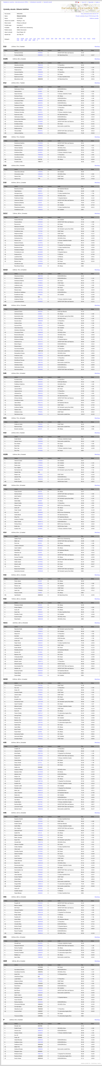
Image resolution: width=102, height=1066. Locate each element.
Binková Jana (17, 261)
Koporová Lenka (18, 114)
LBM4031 (40, 952)
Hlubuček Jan (17, 552)
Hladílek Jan (17, 668)
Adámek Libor (17, 774)
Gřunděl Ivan (17, 943)
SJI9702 (40, 491)
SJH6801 (40, 758)
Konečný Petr (17, 722)
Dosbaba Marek (18, 738)
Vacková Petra (18, 287)
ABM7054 (40, 276)
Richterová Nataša (19, 339)
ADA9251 (40, 198)
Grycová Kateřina (18, 72)
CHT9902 (40, 443)
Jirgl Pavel (17, 992)
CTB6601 (40, 751)
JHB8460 (40, 247)
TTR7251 (40, 233)
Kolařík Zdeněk (18, 823)
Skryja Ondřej (17, 559)
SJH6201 (40, 826)
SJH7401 (40, 802)
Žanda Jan (17, 795)
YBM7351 (40, 362)
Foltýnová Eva (17, 69)
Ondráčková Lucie (18, 209)
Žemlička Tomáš (18, 614)
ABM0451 (40, 1002)
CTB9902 (40, 463)
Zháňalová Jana (18, 412)
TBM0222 (40, 978)
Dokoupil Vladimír (18, 910)
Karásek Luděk (18, 785)
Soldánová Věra (18, 1044)
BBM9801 (40, 512)
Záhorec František (18, 844)
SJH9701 (40, 519)
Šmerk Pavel (17, 881)
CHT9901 (40, 450)
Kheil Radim (17, 753)
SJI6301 (40, 778)
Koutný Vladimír (18, 876)
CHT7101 (40, 724)
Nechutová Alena (18, 369)
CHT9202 (40, 607)
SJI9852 (40, 96)
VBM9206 (40, 619)
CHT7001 (40, 704)
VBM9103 (40, 1028)
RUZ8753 (40, 256)
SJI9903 (40, 500)
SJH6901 (40, 783)
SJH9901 (40, 448)
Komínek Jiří (17, 921)
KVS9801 (40, 526)
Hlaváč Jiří (17, 633)
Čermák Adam (17, 1006)
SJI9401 (40, 592)
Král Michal (17, 631)
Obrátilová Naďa (18, 364)
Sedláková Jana (18, 1042)
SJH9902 (40, 439)
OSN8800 (40, 629)
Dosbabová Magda (19, 249)
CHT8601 (40, 659)
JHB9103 (40, 612)
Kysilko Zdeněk (18, 659)
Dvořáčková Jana (18, 231)
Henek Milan (17, 919)
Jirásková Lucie (18, 283)
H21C (88, 38)
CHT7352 (40, 330)
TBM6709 (40, 687)
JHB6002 (40, 893)
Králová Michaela (18, 219)
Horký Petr (17, 974)
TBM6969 (40, 320)
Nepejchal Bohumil (19, 945)
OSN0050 (40, 67)
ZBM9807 (40, 514)
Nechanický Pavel (18, 701)
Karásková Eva (18, 145)
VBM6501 (40, 769)
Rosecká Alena (18, 222)
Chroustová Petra (18, 332)
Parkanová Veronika (19, 105)
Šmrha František (18, 948)
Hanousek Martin (18, 736)
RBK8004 (40, 670)
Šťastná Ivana (17, 205)
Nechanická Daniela (19, 229)
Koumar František (18, 557)
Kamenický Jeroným (19, 571)
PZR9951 (40, 52)
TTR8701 (40, 692)
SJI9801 (40, 510)
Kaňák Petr (17, 832)
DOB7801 (40, 638)
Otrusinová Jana (18, 150)
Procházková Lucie (19, 252)
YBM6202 (40, 809)
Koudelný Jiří (17, 821)
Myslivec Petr (17, 720)
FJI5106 (40, 905)
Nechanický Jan (18, 469)
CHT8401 (40, 690)
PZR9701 (40, 493)
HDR (34, 40)
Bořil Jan (16, 498)
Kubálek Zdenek (18, 890)
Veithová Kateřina (18, 133)
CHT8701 (40, 640)
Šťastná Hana (17, 290)
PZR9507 (40, 568)
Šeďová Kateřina (18, 1002)
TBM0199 (40, 65)
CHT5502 (40, 844)
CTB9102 (40, 614)
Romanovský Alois (19, 865)
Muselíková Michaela (19, 98)
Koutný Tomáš (17, 588)
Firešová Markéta (18, 55)
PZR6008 (40, 828)
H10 (64, 38)
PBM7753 (40, 1053)
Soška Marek (17, 514)
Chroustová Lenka (18, 174)
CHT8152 (40, 280)
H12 (73, 38)
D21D (47, 38)
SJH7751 (40, 299)
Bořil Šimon (17, 990)
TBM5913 (40, 856)
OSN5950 (40, 407)
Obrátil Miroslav (18, 1039)
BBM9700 (40, 524)
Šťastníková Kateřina (19, 207)
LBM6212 (40, 883)
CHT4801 (40, 853)
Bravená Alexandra (19, 334)
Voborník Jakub (18, 460)
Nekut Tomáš (17, 521)
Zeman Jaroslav (18, 867)
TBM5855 (40, 379)
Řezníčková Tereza (19, 266)
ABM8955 (40, 278)
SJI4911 (40, 917)
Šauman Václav (18, 950)
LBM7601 (40, 722)
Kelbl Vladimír (17, 496)
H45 (22, 40)
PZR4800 (40, 907)
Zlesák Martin (17, 760)
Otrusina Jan (17, 1030)
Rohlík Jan (17, 526)
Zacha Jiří (16, 507)
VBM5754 (40, 353)
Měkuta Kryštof (18, 706)
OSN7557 (40, 229)
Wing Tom (16, 517)
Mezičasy (97, 46)
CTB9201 (40, 675)
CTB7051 (40, 290)
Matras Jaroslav (18, 835)
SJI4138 (40, 948)
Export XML (96, 16)
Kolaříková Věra (18, 381)
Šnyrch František (18, 931)
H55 (26, 40)
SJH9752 (40, 112)
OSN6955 (40, 316)
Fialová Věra (17, 176)
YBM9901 (40, 441)
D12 (27, 38)
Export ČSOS (88, 16)
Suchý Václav (17, 1058)
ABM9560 (40, 150)
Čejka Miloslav (18, 893)
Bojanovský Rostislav (19, 568)
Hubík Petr (17, 856)
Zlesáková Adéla (18, 74)
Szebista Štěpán (18, 983)
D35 (52, 38)
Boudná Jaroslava (18, 429)
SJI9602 (40, 548)
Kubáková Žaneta (18, 299)
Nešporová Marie (18, 233)
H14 (76, 38)
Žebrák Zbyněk (18, 663)
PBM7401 (40, 781)
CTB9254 (40, 209)
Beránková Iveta (18, 247)
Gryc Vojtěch (17, 467)
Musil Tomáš (17, 729)
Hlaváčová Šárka (18, 357)
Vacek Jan (17, 590)
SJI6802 (40, 731)
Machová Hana (18, 426)
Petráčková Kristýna (19, 110)
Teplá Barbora (17, 191)
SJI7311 (40, 762)
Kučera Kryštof (18, 616)
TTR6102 (40, 872)
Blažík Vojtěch (17, 995)
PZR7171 (40, 341)
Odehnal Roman (18, 797)
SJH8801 (40, 706)
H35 (18, 40)
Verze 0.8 (84, 2)
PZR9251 (40, 200)
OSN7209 (40, 701)
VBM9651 (40, 147)
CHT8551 (40, 242)
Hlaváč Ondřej (17, 503)
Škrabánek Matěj (18, 605)
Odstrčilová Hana (18, 296)
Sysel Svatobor (18, 858)
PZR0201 (40, 990)
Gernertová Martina (19, 348)
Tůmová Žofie (17, 159)
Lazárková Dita (18, 256)
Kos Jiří (16, 1035)
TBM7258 (40, 357)
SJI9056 (40, 266)
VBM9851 (40, 100)
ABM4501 (40, 924)
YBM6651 (40, 1049)
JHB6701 (40, 720)
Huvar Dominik (18, 999)
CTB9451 (40, 171)
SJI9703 (40, 507)
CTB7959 (40, 219)
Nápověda (90, 2)
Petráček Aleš (17, 778)
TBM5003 (40, 830)
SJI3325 (40, 954)
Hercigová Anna (18, 193)
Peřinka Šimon (18, 524)
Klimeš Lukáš (17, 564)
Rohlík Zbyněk (17, 481)
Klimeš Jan (17, 566)
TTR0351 (40, 981)
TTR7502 (40, 645)
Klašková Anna (18, 128)
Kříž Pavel (16, 907)
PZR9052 (40, 301)
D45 (56, 38)
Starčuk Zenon (18, 441)
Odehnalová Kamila (19, 367)
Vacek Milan (17, 727)
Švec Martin (17, 443)
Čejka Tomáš (17, 643)
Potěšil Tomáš (17, 1028)
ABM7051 (40, 292)
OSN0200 (40, 469)
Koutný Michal (17, 708)
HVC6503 (40, 771)
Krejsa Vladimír (18, 607)
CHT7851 (40, 287)
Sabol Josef (17, 463)
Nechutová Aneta (18, 52)
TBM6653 (40, 285)
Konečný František (19, 952)
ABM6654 (40, 364)
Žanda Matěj (17, 675)
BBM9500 (40, 538)
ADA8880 (40, 252)
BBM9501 (40, 545)
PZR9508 (40, 554)
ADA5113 (40, 926)
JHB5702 (40, 846)
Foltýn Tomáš (17, 510)
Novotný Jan (17, 928)
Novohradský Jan (18, 870)
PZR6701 (40, 799)
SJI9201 (40, 609)
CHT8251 (40, 226)
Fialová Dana (17, 405)
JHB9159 (40, 193)
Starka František (18, 853)
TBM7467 (40, 325)
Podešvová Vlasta (18, 198)
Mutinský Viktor (18, 771)
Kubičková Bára (18, 152)
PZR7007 (40, 804)
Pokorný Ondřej (18, 592)
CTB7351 (40, 346)
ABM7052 (40, 367)
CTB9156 (40, 205)
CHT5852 (40, 388)
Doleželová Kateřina (19, 143)
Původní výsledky (80, 16)
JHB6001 (40, 819)
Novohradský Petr (18, 666)
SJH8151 (40, 240)
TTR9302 (40, 588)
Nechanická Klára (18, 67)
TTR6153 (40, 405)
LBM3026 (40, 950)
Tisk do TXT (96, 13)
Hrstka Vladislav (18, 846)
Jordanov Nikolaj (18, 769)
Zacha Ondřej (17, 583)
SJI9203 (40, 605)
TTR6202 (40, 858)
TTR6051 (40, 412)
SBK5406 (40, 823)
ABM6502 (40, 1039)
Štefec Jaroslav (18, 837)
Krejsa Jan (17, 640)
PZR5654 (40, 222)
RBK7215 (40, 649)
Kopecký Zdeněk (18, 819)
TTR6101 (40, 776)
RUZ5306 (40, 890)
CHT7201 (40, 697)
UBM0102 (40, 974)
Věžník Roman (18, 685)
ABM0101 (40, 476)
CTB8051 (40, 294)
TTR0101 (40, 474)
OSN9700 (40, 498)
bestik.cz (97, 2)
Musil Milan (17, 550)
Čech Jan (16, 543)
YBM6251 (40, 355)
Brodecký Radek (18, 670)
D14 (31, 38)
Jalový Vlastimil (18, 792)
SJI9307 (40, 581)
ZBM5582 (40, 395)
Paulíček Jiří (17, 917)
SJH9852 (40, 93)
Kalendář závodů (47, 2)
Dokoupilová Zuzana (19, 353)
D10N (22, 38)
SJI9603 (40, 552)
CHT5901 (40, 867)
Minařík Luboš (17, 661)
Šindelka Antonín (18, 649)
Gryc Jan (16, 687)
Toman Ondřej (17, 713)
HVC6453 (40, 337)
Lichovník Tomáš (18, 806)
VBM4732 (40, 842)
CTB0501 (40, 988)
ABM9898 (40, 98)
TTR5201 (40, 860)
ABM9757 (40, 89)
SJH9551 (40, 152)
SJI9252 (40, 202)
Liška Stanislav (18, 874)
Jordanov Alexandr (19, 545)
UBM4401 (40, 928)
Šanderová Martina (19, 202)
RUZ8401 (40, 729)
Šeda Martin (17, 619)
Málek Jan (16, 541)
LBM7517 (40, 713)
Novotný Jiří (17, 652)
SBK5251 (40, 381)
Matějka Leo (17, 954)
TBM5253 (40, 391)
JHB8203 (40, 643)
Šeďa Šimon (17, 985)
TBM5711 (40, 661)
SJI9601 (40, 543)
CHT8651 (40, 261)
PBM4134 (40, 912)
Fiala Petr (16, 872)
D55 (60, 38)
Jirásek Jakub (17, 694)
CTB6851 (40, 327)
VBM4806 (40, 910)
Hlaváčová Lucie (18, 1009)
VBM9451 (40, 174)
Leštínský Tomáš (18, 638)
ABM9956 (40, 116)
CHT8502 (40, 654)
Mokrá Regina (17, 344)
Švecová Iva (17, 224)
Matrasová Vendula (19, 226)
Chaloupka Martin (18, 656)
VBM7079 (40, 318)
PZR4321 (40, 903)
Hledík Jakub (17, 561)
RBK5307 (40, 919)
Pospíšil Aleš (17, 886)
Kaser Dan (17, 612)
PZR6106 (40, 755)
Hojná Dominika (18, 93)
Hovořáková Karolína (19, 971)
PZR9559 (40, 143)
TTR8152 (40, 249)
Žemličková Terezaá (19, 360)
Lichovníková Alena (19, 301)
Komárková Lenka (18, 351)
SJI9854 (40, 91)
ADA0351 (40, 997)
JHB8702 (40, 673)
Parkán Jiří (17, 758)
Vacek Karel (17, 724)
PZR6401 (40, 806)
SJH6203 (40, 1032)
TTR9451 (40, 176)
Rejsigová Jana (18, 1051)
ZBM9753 (40, 114)
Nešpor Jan (17, 474)
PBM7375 (40, 245)
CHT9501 (40, 561)
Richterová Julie (18, 997)
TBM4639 (40, 921)
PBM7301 (40, 753)
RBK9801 (40, 517)
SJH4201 (40, 943)
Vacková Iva (17, 178)
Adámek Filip (17, 476)
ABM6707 (40, 774)
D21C (42, 38)
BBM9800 (40, 505)
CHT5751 (40, 400)
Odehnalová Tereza (19, 89)
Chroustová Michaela (19, 1004)
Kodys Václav (17, 914)
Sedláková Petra (18, 103)
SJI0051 (40, 69)
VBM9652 (40, 157)
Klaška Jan (17, 767)
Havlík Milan (17, 826)
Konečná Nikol (18, 1011)
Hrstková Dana (18, 323)
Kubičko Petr (17, 528)
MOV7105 (40, 663)
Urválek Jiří (17, 748)
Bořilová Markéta (18, 121)
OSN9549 (40, 571)
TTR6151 (40, 386)
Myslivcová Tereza (19, 76)
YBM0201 (40, 479)
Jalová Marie (17, 402)
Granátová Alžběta (19, 107)
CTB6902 (40, 717)
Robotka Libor (17, 788)
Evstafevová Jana (18, 294)
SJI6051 (40, 323)
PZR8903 (40, 666)
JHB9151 (40, 207)
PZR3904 (40, 945)
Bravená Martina (18, 235)
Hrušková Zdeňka (18, 407)
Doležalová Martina (19, 280)
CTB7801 (40, 636)
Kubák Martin (17, 439)
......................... (18, 967)
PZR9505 (40, 541)
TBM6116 (40, 633)
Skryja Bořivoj (17, 755)
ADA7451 (40, 339)
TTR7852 (40, 231)
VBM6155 (40, 334)
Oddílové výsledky (94, 18)
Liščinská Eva (17, 393)
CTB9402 (40, 585)
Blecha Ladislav (18, 905)
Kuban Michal (17, 647)
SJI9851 (40, 110)
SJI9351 (40, 191)
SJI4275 (40, 429)
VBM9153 (40, 195)
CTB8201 (40, 631)
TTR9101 (40, 715)
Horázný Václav (18, 1032)
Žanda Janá (17, 465)
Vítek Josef (17, 849)
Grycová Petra (17, 325)
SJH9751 (40, 105)
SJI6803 (40, 710)
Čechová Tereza (18, 96)
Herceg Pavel (17, 715)
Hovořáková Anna (18, 157)
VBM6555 (40, 263)
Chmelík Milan (17, 924)
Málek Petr (17, 1046)
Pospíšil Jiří (17, 781)
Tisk (82, 13)
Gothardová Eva (18, 238)
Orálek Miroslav (18, 860)
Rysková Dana (18, 1056)
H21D (93, 38)
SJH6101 (40, 865)
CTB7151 (40, 360)
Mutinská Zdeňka (18, 337)
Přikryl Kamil (17, 912)
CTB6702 (40, 785)
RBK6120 (40, 792)
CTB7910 (40, 736)
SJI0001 (40, 446)
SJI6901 (40, 727)
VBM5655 (40, 384)
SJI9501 (40, 557)
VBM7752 (40, 238)
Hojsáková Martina (19, 195)
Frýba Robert (17, 731)
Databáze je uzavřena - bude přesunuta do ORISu (15, 2)
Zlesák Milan (17, 879)
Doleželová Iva (18, 341)
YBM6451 (40, 414)
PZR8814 (40, 668)
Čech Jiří (16, 710)
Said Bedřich (17, 595)
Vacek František (18, 704)
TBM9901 (40, 503)
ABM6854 (40, 344)
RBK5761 (40, 402)
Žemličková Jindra (18, 400)
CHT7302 (40, 760)
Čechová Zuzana (18, 313)
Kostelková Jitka (18, 161)
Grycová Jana (17, 320)
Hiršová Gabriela (18, 147)
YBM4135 (40, 881)
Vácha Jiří (16, 888)
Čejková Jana (17, 409)
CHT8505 (40, 647)
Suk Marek (17, 799)
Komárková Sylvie (18, 126)
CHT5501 (40, 851)
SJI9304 (40, 583)
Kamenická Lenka (18, 316)
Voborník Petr (17, 751)
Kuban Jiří (16, 690)
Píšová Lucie (17, 240)
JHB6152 (40, 409)
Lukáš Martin (17, 978)
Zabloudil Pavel (18, 830)
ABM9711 (40, 521)
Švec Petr (16, 450)
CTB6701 (40, 795)
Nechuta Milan (17, 804)
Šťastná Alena (17, 346)
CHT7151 (40, 224)
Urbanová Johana (18, 200)
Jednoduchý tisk (88, 13)
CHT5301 (40, 835)
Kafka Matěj (17, 500)
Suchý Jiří (16, 609)
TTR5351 (40, 424)
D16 (34, 38)
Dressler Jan (17, 1026)
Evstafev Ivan (17, 699)
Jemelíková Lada (18, 263)
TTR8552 (40, 283)
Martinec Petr (17, 654)
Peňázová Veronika (19, 112)
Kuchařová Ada (18, 379)
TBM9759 (40, 107)
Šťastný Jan (17, 585)
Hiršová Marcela (18, 318)
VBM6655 (40, 332)
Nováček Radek (18, 692)
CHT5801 (40, 837)
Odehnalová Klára (18, 116)
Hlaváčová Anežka (19, 65)
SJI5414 (40, 888)
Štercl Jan (16, 448)
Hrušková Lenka (18, 355)
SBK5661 (40, 311)
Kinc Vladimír (17, 828)
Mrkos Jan (17, 554)
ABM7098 (40, 1042)
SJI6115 (40, 832)
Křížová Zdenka (18, 398)
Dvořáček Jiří (17, 645)
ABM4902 (40, 931)
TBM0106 (40, 467)
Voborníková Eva (18, 327)
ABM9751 (40, 119)
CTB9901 (40, 465)
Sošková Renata (18, 1049)
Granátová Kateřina (19, 154)
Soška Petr (17, 479)
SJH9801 (40, 528)
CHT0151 (40, 74)
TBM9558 (40, 154)
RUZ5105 (40, 914)
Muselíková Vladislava (19, 292)
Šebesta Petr (17, 765)
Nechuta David (18, 493)
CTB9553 (40, 145)
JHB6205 (40, 874)
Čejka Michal (17, 673)
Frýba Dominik (18, 491)
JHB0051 (40, 76)
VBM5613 (40, 933)
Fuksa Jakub (17, 581)
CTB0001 (40, 460)
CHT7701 (40, 734)
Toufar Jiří (16, 1037)
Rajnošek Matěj (18, 629)
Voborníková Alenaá (19, 171)
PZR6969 (40, 369)
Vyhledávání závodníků (35, 2)
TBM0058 (40, 72)
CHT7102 (40, 765)
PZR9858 (40, 121)
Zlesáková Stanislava (19, 330)
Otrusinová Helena (19, 276)
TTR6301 (40, 876)
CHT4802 (40, 849)
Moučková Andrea (18, 188)
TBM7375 (40, 348)
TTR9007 (40, 708)
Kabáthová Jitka (18, 395)
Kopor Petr (17, 839)
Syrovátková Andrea (19, 969)
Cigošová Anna (18, 391)
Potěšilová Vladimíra (19, 384)
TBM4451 (40, 393)
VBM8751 (40, 235)
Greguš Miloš (17, 883)
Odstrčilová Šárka (18, 976)
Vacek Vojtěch (17, 548)
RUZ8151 (40, 254)
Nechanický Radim (19, 734)
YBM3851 (40, 426)
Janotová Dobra (18, 311)
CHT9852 (40, 123)
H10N (68, 38)
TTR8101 (40, 738)
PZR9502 (40, 559)
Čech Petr (16, 446)
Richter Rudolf (17, 926)
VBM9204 (40, 616)
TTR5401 (40, 821)
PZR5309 (40, 870)
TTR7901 (40, 685)
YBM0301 (40, 992)
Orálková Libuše (18, 424)
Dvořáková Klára (18, 123)
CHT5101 (40, 879)
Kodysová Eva (17, 254)
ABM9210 (40, 1030)
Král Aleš (16, 636)
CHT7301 (40, 656)
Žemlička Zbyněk (18, 851)
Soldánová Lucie (18, 278)
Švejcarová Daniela (19, 245)
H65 (30, 40)
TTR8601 (40, 694)
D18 (38, 38)
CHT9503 (40, 566)
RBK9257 (40, 188)
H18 (84, 38)
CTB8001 (40, 699)
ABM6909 (40, 797)
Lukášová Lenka (18, 285)
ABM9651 (40, 133)
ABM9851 (40, 103)
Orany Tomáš (17, 762)
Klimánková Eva (18, 362)
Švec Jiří (16, 697)
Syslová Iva (17, 386)
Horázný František (18, 519)
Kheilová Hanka (18, 1053)
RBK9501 (40, 550)
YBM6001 (40, 886)
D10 (18, 38)
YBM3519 (40, 957)
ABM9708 (40, 496)
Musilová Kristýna (18, 242)
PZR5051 (40, 398)
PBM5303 (40, 788)
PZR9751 (40, 130)
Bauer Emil (17, 863)
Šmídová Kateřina (18, 259)
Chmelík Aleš (17, 842)
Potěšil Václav (17, 933)
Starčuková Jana (18, 414)
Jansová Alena (18, 388)
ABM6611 (40, 790)
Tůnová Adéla (17, 130)
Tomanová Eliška (18, 1015)
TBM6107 (40, 748)
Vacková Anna (17, 91)
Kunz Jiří (16, 512)
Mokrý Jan (17, 790)
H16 (80, 38)
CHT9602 (40, 564)
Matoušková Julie (18, 79)
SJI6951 (40, 313)
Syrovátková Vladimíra (20, 119)
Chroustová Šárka (18, 100)
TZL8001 (40, 652)
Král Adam (17, 988)
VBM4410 (40, 863)
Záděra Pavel (17, 538)
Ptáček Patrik (17, 505)
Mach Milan (17, 957)
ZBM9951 (40, 55)
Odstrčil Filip (17, 472)
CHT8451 (40, 259)
